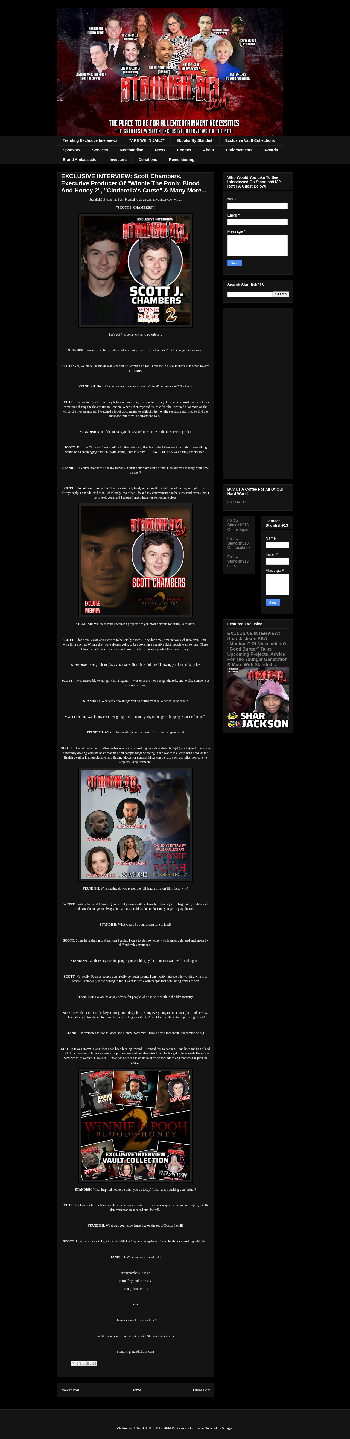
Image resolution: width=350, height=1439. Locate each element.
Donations (147, 159)
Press (160, 150)
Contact (184, 150)
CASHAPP (237, 502)
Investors (118, 159)
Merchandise (131, 150)
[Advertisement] (258, 392)
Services (100, 150)
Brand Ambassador (80, 159)
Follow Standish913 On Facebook (239, 543)
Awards (271, 150)
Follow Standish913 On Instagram (239, 525)
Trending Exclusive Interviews (90, 140)
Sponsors (72, 150)
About (208, 150)
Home (136, 1390)
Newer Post (70, 1390)
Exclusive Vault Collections (250, 140)
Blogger (227, 1428)
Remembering (181, 159)
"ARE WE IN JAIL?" (147, 140)
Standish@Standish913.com (135, 1352)
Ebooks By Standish (194, 140)
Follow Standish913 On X (238, 561)
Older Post (201, 1390)
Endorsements (239, 150)
